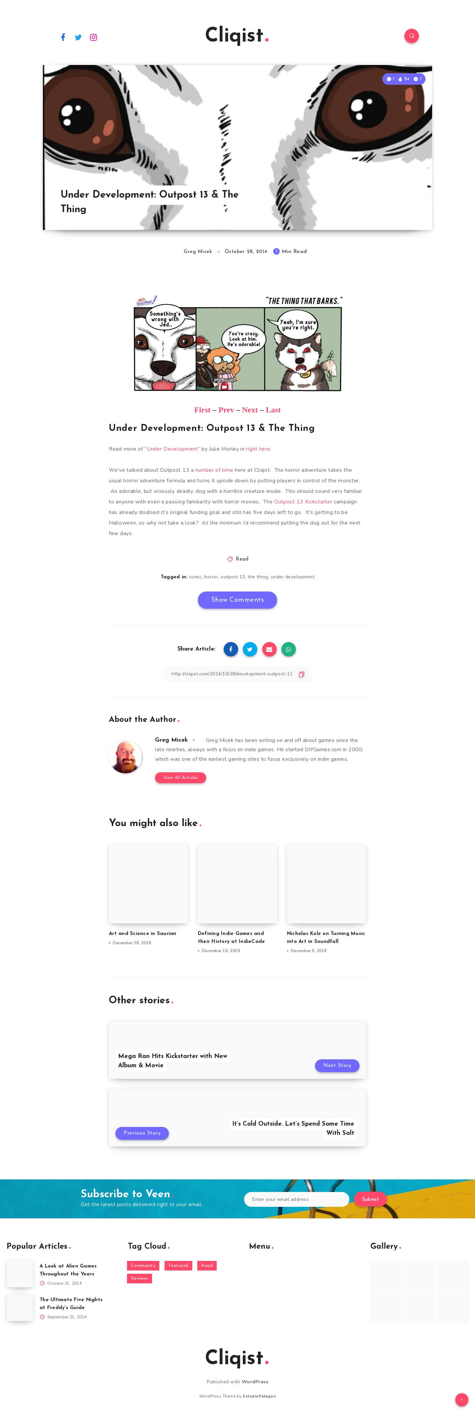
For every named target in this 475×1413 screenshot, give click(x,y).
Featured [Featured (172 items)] (178, 1265)
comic (195, 577)
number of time (214, 470)
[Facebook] (63, 37)
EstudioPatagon (259, 1396)
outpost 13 (233, 577)
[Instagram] (93, 37)
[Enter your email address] (296, 1199)
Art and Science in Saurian (142, 933)
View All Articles (180, 778)
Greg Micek (171, 740)
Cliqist (237, 37)
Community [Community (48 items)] (143, 1265)
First (202, 409)
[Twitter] (78, 37)
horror (211, 577)
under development (293, 577)
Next (250, 409)
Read (242, 559)
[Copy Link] (237, 673)
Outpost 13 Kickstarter (303, 501)
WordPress (255, 1382)
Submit (370, 1199)
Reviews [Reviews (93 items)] (139, 1278)
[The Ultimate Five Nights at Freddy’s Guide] (20, 1308)
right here (258, 449)
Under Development (172, 449)
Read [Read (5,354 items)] (207, 1265)
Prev (226, 409)
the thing (258, 577)
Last (273, 409)
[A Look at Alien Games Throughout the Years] (20, 1274)
